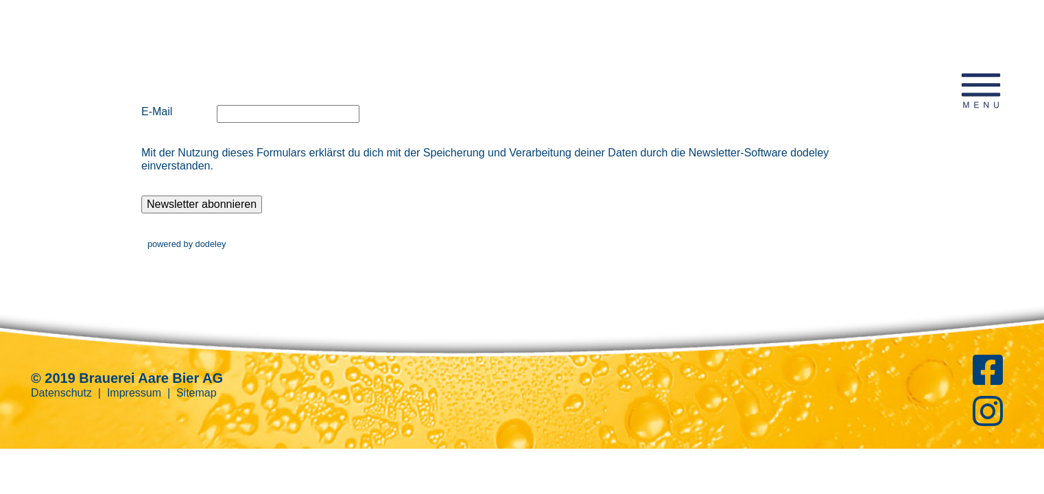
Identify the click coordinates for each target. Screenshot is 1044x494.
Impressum (134, 393)
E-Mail (156, 111)
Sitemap (196, 393)
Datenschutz (61, 393)
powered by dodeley (186, 244)
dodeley (809, 152)
